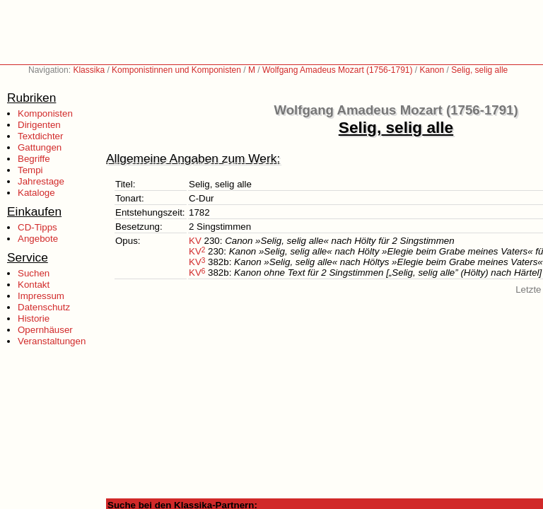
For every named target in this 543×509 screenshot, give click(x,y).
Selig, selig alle (479, 70)
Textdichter (40, 136)
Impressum (41, 296)
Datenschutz (44, 307)
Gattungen (40, 147)
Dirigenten (39, 124)
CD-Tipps (37, 227)
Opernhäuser (45, 329)
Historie (33, 318)
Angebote (38, 238)
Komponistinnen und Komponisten (176, 70)
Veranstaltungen (52, 341)
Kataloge (36, 192)
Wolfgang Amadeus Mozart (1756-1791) (337, 70)
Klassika (89, 70)
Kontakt (33, 284)
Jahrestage (41, 181)
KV (195, 240)
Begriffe (34, 158)
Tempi (30, 170)
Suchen (33, 273)
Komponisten (45, 113)
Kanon (432, 70)
